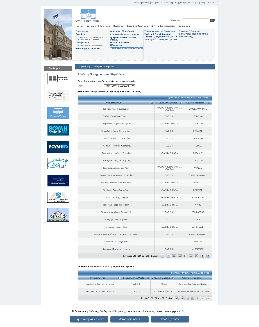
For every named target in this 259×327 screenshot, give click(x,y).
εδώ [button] (183, 311)
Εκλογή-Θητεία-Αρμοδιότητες (91, 37)
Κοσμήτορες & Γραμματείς (88, 48)
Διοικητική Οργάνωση (137, 26)
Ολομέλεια (116, 45)
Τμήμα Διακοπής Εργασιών (159, 31)
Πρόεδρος (80, 34)
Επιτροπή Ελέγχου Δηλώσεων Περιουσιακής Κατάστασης (193, 34)
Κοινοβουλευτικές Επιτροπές (160, 39)
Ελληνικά (155, 2)
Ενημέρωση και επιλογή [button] (89, 319)
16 (196, 256)
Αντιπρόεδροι (82, 42)
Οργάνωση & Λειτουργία (98, 26)
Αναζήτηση (176, 20)
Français (146, 2)
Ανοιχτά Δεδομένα (208, 2)
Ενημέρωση (184, 26)
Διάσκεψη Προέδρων (122, 31)
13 (180, 256)
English (137, 2)
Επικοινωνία (166, 2)
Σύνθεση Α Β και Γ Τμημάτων (157, 34)
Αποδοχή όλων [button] (170, 319)
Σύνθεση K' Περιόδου (120, 42)
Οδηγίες (195, 2)
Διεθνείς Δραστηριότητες (163, 26)
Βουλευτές (118, 26)
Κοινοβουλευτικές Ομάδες (125, 34)
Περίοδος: (82, 85)
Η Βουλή (79, 26)
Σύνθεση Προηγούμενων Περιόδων (126, 48)
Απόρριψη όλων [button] (129, 319)
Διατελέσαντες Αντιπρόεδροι (91, 46)
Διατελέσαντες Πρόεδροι (89, 40)
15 (191, 256)
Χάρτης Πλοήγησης (181, 2)
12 (174, 256)
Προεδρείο (82, 31)
